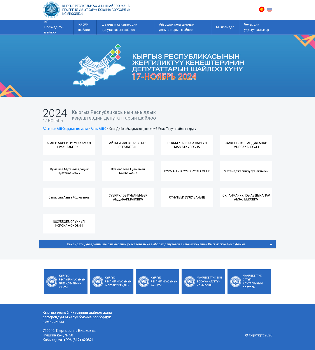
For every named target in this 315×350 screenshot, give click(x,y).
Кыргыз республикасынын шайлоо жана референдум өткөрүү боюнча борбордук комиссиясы (96, 10)
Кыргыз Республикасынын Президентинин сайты (72, 281)
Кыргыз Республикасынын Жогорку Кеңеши (118, 281)
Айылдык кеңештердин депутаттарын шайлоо (176, 27)
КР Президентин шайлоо (54, 27)
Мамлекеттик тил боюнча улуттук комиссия (209, 281)
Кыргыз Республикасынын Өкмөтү (164, 281)
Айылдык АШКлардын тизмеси (65, 129)
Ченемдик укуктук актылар (256, 27)
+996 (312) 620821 (78, 340)
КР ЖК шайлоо (84, 27)
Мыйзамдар (225, 27)
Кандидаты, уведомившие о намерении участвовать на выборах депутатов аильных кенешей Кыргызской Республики (169, 244)
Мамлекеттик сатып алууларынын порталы (253, 281)
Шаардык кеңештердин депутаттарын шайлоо (119, 27)
